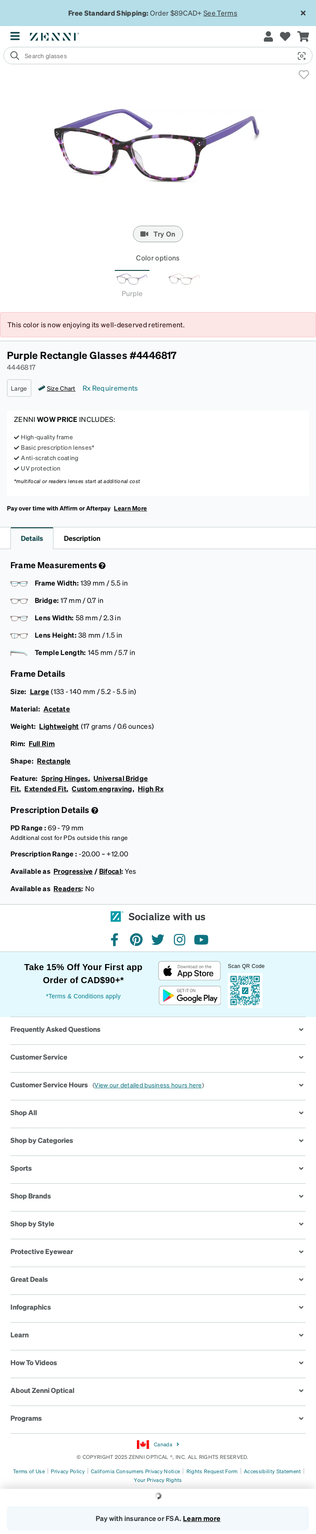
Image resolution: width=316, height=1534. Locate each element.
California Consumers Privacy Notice (135, 1471)
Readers (67, 888)
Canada (158, 1444)
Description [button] (82, 538)
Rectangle (54, 760)
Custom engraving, (103, 788)
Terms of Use (29, 1471)
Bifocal (110, 871)
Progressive (73, 871)
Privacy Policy (67, 1471)
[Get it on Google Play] (189, 995)
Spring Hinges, (65, 778)
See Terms (220, 12)
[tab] (132, 286)
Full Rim (42, 743)
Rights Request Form (212, 1471)
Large (40, 691)
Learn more (201, 1518)
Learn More (130, 508)
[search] (158, 55)
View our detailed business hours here (148, 1085)
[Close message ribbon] (303, 13)
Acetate (56, 708)
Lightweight (59, 726)
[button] (298, 56)
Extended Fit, (46, 788)
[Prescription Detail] (94, 810)
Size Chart (61, 388)
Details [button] (32, 538)
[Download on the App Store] (189, 971)
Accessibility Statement (272, 1471)
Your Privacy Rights (158, 1480)
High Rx (150, 788)
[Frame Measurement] (101, 565)
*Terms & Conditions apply (83, 996)
